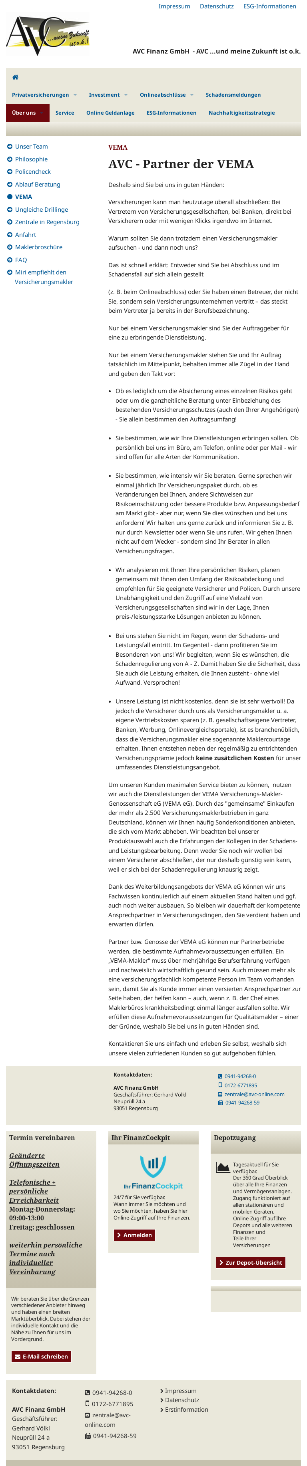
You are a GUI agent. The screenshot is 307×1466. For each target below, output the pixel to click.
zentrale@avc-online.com (251, 1094)
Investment (104, 94)
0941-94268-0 (237, 1076)
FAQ (21, 260)
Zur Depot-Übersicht (250, 1262)
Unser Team (31, 146)
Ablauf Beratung (37, 184)
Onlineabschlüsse (163, 94)
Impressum (174, 6)
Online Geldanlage (110, 112)
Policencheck (33, 171)
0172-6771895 (237, 1085)
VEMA (23, 197)
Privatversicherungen (40, 94)
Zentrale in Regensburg (47, 222)
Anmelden (134, 1235)
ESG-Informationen (269, 6)
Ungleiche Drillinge (41, 209)
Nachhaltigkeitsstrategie (242, 112)
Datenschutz (217, 6)
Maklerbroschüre (38, 247)
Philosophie (31, 159)
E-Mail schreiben (41, 1356)
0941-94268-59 (238, 1102)
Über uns (24, 112)
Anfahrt (25, 234)
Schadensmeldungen (233, 94)
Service (65, 112)
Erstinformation (186, 1409)
